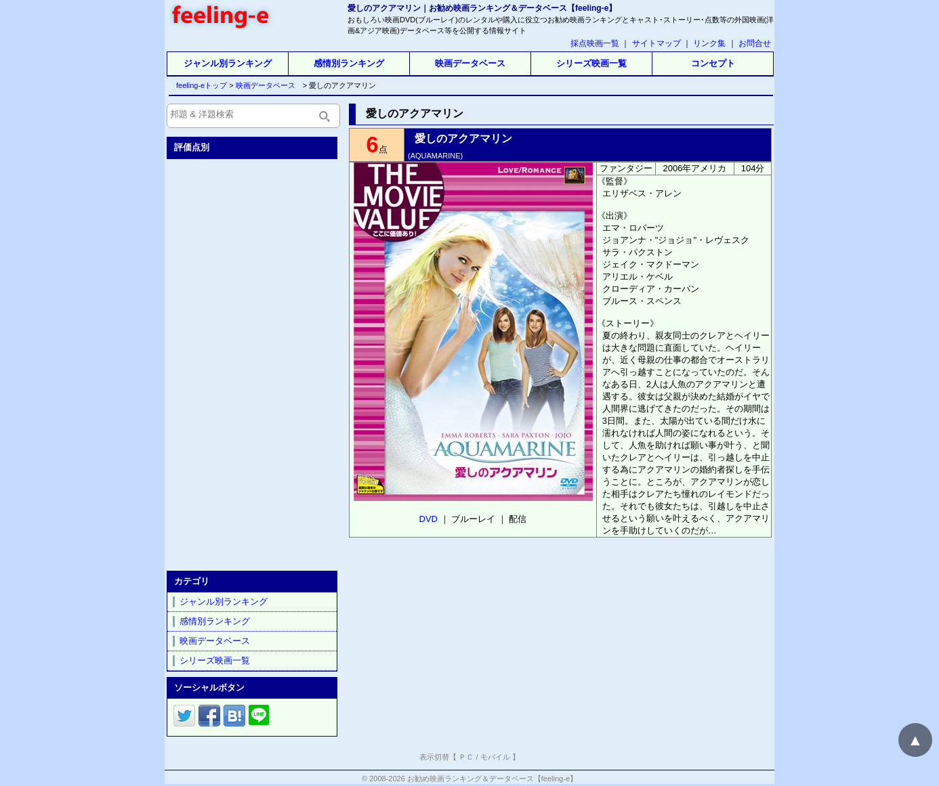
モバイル (495, 757)
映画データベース (470, 63)
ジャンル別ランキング (228, 63)
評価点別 (191, 147)
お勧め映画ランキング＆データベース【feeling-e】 (492, 778)
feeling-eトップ (199, 85)
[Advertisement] (253, 362)
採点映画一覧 (594, 43)
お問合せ (754, 43)
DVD (428, 519)
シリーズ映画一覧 (591, 63)
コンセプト (713, 63)
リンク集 (709, 43)
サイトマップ (656, 43)
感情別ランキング (349, 63)
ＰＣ (466, 757)
